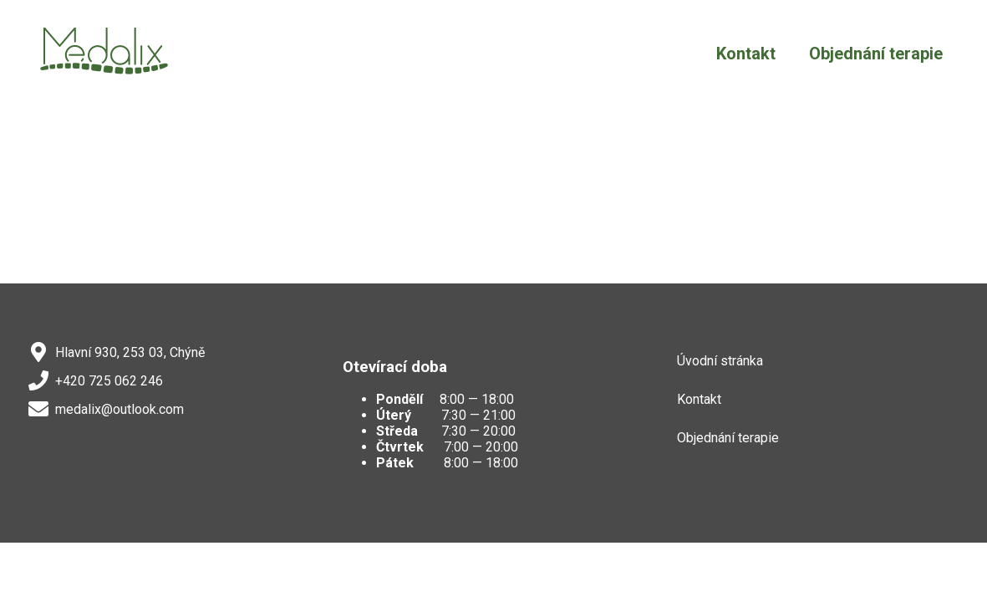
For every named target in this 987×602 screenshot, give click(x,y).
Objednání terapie (876, 53)
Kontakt (746, 53)
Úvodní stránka (720, 361)
